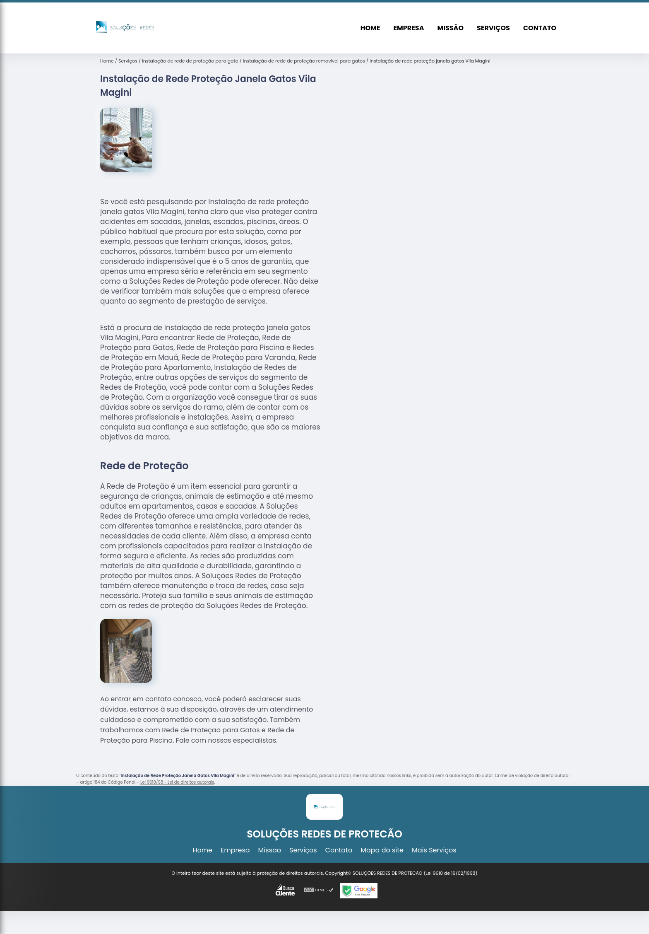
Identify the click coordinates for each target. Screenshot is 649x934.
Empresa (408, 28)
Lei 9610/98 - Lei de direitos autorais (177, 782)
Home (370, 28)
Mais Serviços (434, 850)
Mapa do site (382, 850)
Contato (539, 28)
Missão (450, 28)
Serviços (493, 28)
